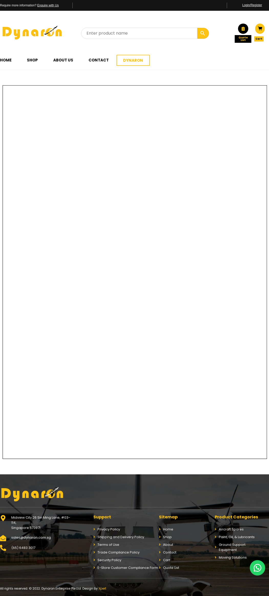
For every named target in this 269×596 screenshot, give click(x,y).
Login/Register (252, 5)
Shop (32, 60)
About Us (63, 60)
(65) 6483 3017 (23, 547)
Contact (99, 60)
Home (6, 60)
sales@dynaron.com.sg (31, 537)
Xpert (102, 588)
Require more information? (29, 5)
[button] (257, 568)
